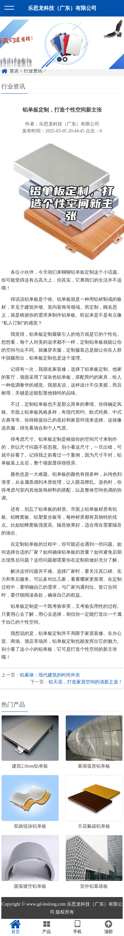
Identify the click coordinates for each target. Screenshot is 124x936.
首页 (15, 927)
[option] (62, 48)
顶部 (108, 927)
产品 (46, 927)
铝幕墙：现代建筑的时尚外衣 (50, 675)
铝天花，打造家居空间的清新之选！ (86, 681)
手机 (77, 927)
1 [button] (59, 63)
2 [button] (65, 63)
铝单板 (78, 272)
